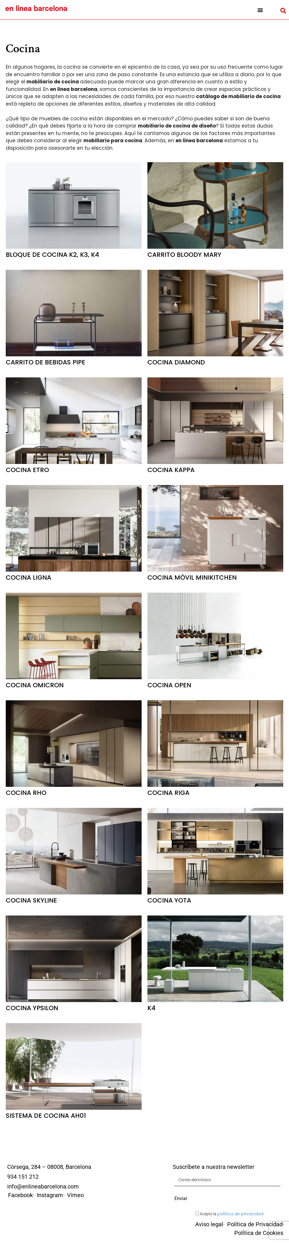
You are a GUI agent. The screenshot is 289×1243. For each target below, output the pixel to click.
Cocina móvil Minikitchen (192, 577)
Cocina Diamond (176, 362)
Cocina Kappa (171, 469)
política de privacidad (240, 1214)
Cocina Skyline (31, 900)
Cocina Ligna (28, 577)
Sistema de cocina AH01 (46, 1115)
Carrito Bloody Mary (184, 254)
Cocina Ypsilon (32, 1008)
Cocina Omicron (35, 685)
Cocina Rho (26, 792)
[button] (260, 10)
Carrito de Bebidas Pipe (45, 362)
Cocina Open (169, 685)
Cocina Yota (169, 900)
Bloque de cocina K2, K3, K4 (52, 254)
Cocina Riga (168, 792)
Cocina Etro (27, 469)
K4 (151, 1008)
